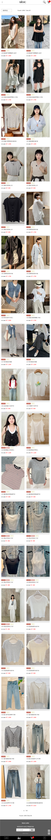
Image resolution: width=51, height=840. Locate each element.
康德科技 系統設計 (25, 833)
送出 (32, 830)
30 (26, 810)
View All (28, 10)
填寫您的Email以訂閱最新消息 (25, 826)
